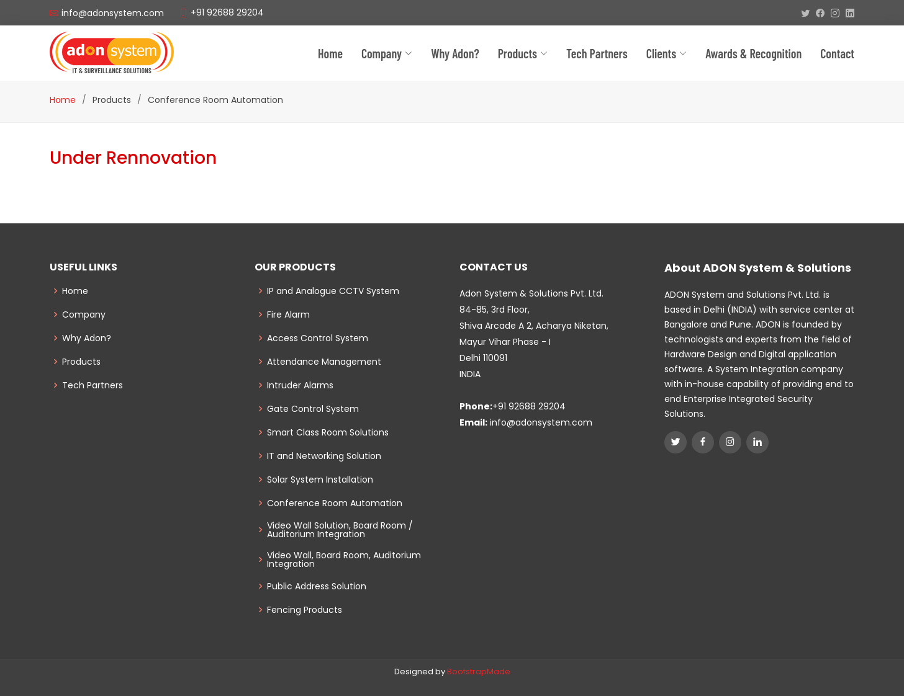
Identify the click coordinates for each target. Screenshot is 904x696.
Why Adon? (455, 53)
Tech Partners (92, 385)
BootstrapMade (478, 671)
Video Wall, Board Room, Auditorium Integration (344, 559)
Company (386, 53)
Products (81, 361)
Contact (837, 53)
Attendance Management (324, 361)
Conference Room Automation (334, 503)
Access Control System (317, 338)
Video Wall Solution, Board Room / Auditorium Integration (340, 529)
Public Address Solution (316, 586)
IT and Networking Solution (324, 456)
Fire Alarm (288, 314)
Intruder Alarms (300, 385)
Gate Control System (313, 408)
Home (330, 53)
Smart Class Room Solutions (328, 432)
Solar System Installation (320, 479)
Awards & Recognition (753, 53)
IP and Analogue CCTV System (333, 291)
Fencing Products (304, 609)
